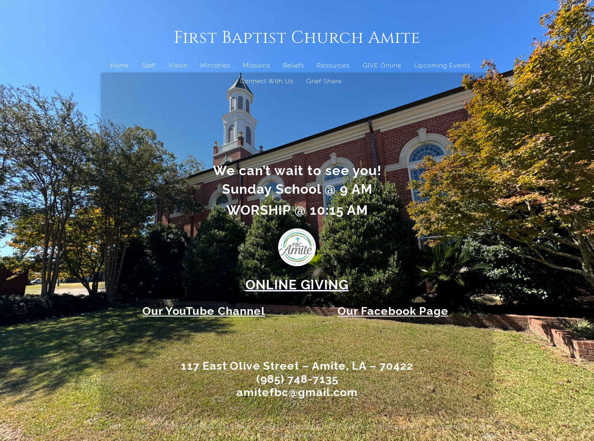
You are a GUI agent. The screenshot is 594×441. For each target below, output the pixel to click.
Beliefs (293, 65)
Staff (148, 65)
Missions (256, 65)
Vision (178, 65)
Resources (333, 65)
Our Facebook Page (392, 311)
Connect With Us (266, 81)
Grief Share (324, 81)
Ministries (215, 65)
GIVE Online (382, 65)
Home (120, 65)
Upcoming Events (442, 65)
